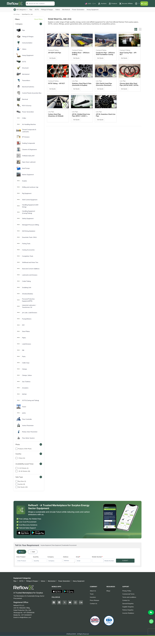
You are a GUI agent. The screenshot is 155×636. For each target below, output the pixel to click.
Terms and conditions (129, 597)
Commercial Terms (128, 594)
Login (144, 3)
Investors (93, 597)
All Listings (17, 14)
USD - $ (90, 3)
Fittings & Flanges (47, 9)
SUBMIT (125, 560)
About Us (93, 591)
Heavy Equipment (92, 9)
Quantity (36, 557)
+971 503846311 (26, 615)
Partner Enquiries (127, 610)
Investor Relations (128, 613)
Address (65, 557)
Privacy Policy (126, 591)
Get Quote (53, 58)
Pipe (31, 9)
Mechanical (66, 9)
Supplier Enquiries (128, 607)
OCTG (37, 9)
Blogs (108, 591)
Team (92, 594)
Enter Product (20, 557)
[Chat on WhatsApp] (151, 618)
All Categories (21, 9)
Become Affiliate (126, 3)
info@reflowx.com (25, 617)
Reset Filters (38, 19)
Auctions (102, 3)
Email (77, 557)
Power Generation (78, 9)
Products (112, 3)
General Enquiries (128, 603)
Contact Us (93, 603)
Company (51, 557)
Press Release (94, 600)
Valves (57, 9)
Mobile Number (97, 557)
